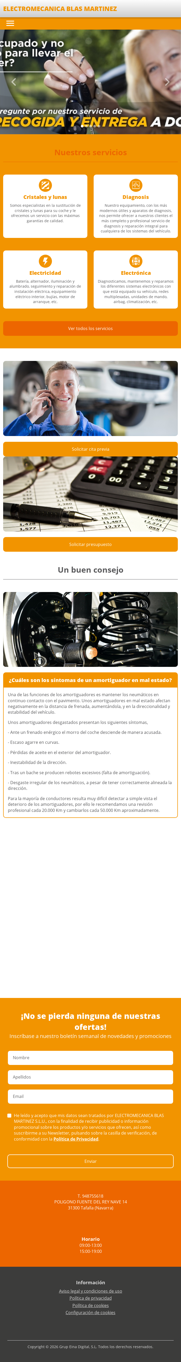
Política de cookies (90, 1305)
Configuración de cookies (90, 1312)
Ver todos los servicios (90, 328)
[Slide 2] (90, 126)
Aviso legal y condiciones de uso (90, 1291)
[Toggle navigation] (10, 23)
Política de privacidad (91, 1298)
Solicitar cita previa (90, 449)
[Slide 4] (99, 126)
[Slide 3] (94, 126)
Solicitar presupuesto (90, 544)
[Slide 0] (82, 126)
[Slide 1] (86, 126)
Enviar (90, 1161)
